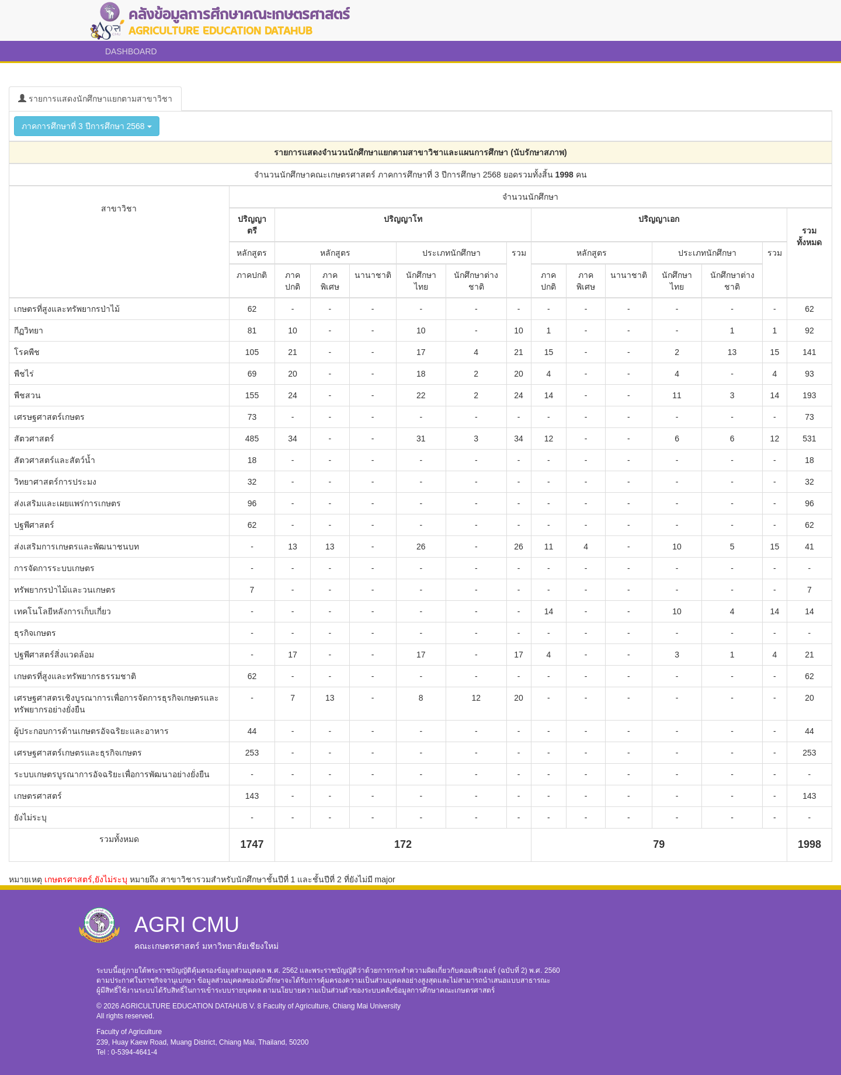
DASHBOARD (131, 51)
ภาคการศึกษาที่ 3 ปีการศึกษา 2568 (87, 126)
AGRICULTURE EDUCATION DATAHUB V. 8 (192, 1006)
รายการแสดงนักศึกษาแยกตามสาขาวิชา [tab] (95, 98)
